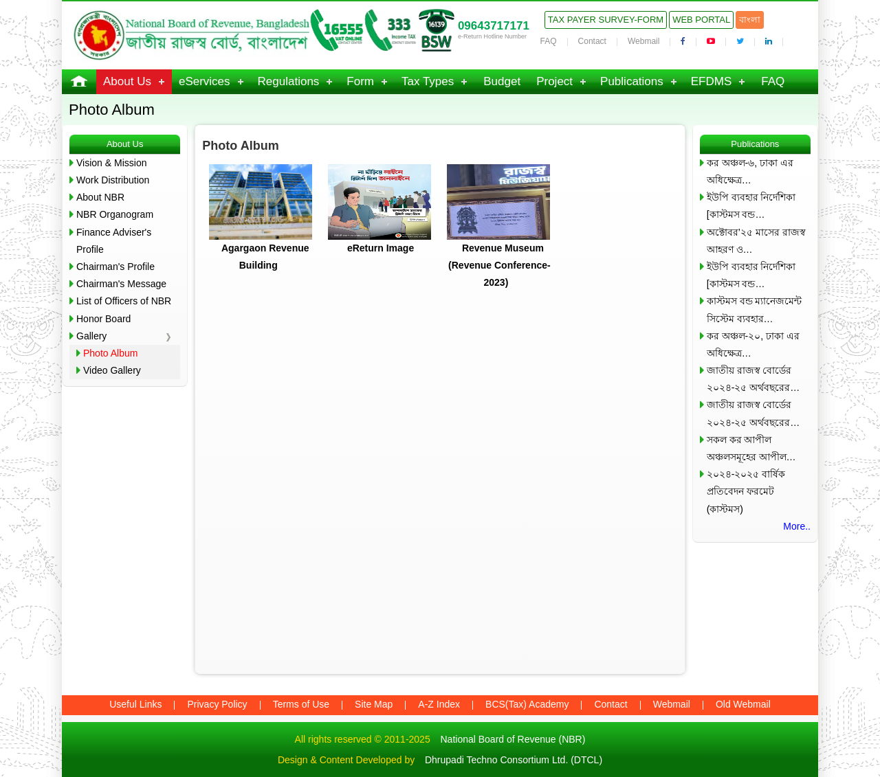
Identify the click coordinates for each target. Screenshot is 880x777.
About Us (127, 81)
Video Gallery (112, 370)
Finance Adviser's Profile (113, 241)
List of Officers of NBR (123, 300)
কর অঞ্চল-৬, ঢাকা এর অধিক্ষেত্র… (750, 171)
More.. (797, 526)
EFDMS (711, 81)
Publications (631, 81)
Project (554, 81)
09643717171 (493, 25)
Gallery (91, 335)
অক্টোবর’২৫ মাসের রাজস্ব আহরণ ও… (756, 241)
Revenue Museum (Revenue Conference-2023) (499, 265)
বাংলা (749, 19)
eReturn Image (380, 248)
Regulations (289, 81)
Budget (501, 81)
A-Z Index (439, 704)
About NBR (100, 197)
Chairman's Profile (115, 266)
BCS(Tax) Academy (527, 704)
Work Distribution (112, 179)
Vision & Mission (111, 162)
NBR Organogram (114, 214)
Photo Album (110, 353)
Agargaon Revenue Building (265, 257)
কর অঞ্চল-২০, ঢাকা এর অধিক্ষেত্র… (753, 344)
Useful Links (135, 704)
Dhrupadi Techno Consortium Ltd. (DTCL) (513, 759)
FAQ (548, 41)
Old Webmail (743, 704)
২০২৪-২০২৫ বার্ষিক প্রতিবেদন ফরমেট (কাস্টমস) (746, 491)
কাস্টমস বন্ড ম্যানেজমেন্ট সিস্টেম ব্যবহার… (754, 309)
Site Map (374, 704)
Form (360, 81)
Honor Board (103, 318)
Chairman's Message (121, 283)
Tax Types (428, 81)
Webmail (643, 41)
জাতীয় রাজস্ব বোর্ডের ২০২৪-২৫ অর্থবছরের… (753, 379)
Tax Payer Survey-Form (605, 19)
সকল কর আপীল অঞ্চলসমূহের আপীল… (751, 448)
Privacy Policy (217, 704)
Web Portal (701, 19)
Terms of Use (301, 704)
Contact (592, 41)
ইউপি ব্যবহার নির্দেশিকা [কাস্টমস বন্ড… (751, 206)
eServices (204, 81)
